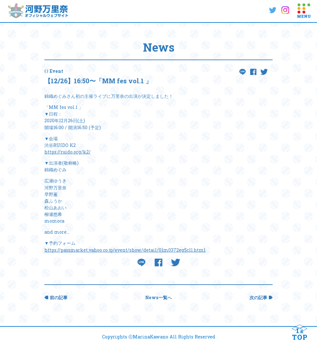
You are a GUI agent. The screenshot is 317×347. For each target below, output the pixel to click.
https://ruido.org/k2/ (67, 152)
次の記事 (258, 297)
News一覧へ (158, 297)
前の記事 (59, 297)
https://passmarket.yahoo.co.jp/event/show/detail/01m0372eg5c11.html (125, 250)
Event (56, 71)
